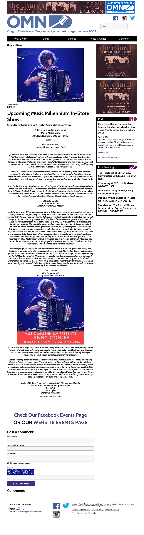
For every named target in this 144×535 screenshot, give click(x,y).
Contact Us (76, 509)
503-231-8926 (60, 135)
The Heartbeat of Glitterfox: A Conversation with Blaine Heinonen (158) (117, 175)
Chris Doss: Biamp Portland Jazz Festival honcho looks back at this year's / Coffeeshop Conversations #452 (116, 128)
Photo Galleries (97, 38)
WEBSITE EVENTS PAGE (60, 422)
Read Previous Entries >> (109, 157)
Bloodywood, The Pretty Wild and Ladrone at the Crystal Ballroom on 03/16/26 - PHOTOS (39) (117, 208)
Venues (72, 38)
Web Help (92, 513)
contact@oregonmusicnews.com (29, 511)
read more (103, 152)
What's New (20, 38)
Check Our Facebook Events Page (50, 415)
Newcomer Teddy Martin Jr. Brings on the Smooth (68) (116, 192)
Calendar (124, 38)
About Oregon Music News (92, 509)
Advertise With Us (112, 509)
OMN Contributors (79, 513)
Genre (46, 38)
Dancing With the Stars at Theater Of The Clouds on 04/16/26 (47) (116, 199)
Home (10, 45)
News (19, 45)
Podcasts (103, 119)
